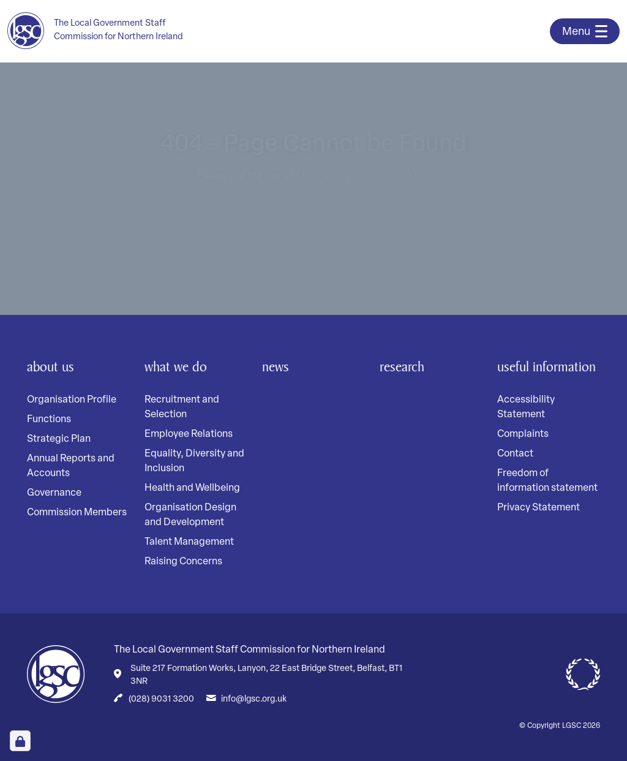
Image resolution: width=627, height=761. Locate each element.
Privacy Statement (538, 532)
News (276, 366)
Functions (49, 420)
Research (404, 366)
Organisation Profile (71, 400)
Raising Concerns (183, 562)
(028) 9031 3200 (161, 699)
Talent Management (189, 542)
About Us (52, 366)
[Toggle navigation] (585, 31)
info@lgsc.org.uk (254, 699)
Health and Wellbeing (192, 488)
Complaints (523, 458)
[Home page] (103, 30)
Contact (515, 478)
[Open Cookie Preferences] (20, 740)
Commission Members (77, 513)
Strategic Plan (59, 439)
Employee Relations (189, 434)
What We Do (178, 366)
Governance (54, 493)
